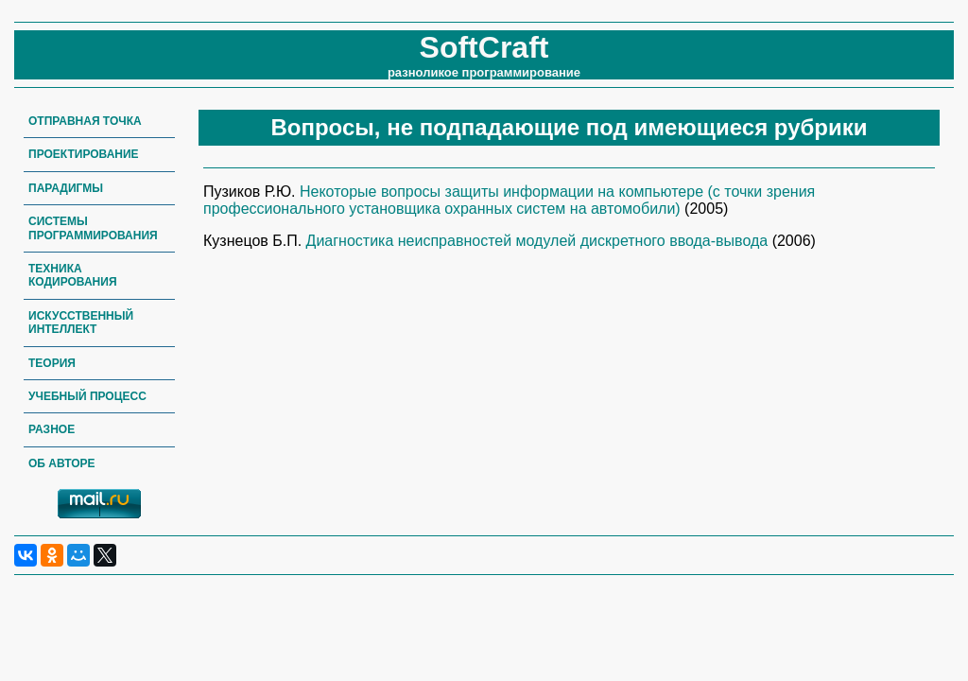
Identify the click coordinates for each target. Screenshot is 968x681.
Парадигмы (65, 188)
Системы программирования (93, 228)
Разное (51, 429)
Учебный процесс (87, 396)
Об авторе (61, 463)
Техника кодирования (72, 275)
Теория (52, 363)
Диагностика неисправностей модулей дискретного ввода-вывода (539, 241)
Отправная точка (85, 121)
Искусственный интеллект (80, 322)
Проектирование (83, 154)
